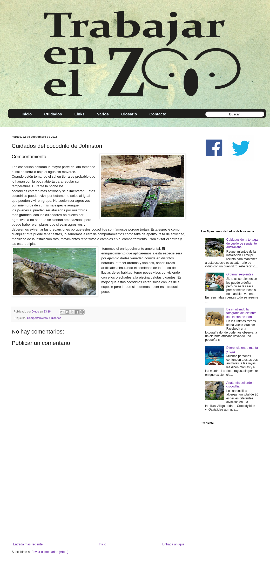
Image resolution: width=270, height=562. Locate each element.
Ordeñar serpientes (239, 274)
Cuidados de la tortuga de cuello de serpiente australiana (242, 243)
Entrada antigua (173, 544)
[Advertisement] (99, 499)
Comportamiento (37, 318)
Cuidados (55, 318)
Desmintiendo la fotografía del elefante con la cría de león (241, 313)
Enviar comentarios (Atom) (49, 552)
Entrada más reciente (28, 544)
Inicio (102, 544)
